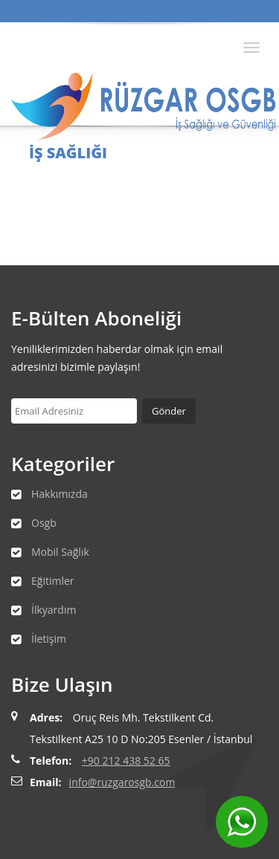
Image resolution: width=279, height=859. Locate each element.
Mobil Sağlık (60, 552)
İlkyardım (53, 610)
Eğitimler (52, 581)
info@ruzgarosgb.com (122, 782)
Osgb (44, 523)
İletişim (48, 639)
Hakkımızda (59, 494)
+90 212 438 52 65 (126, 760)
